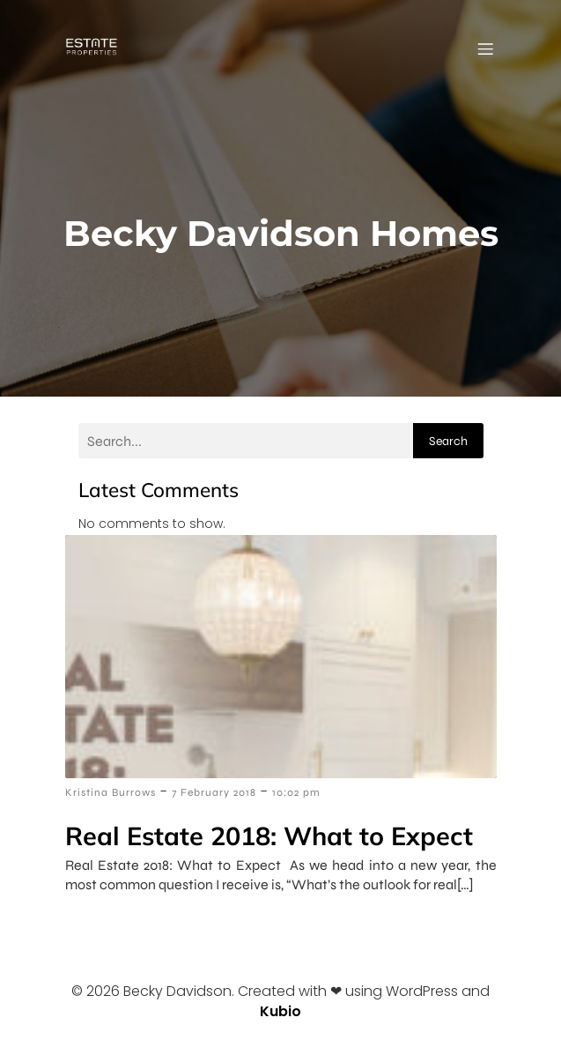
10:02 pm (296, 792)
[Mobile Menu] (486, 48)
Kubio (280, 1011)
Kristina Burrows (110, 792)
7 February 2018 (214, 792)
